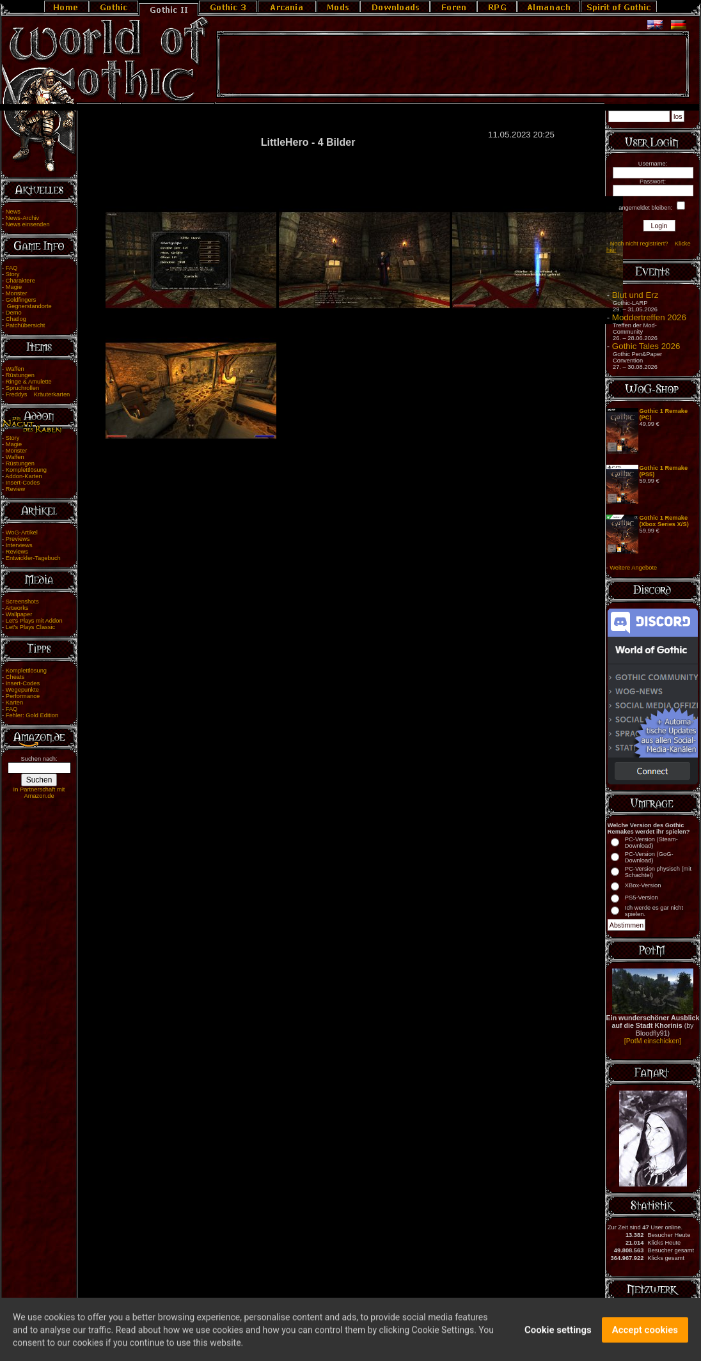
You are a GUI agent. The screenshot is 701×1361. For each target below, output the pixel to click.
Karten (14, 702)
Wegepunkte (22, 690)
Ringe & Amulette (29, 381)
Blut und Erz (635, 295)
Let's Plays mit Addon (34, 621)
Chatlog (16, 319)
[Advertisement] (453, 64)
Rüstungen (20, 375)
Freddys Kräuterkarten (38, 394)
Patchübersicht (25, 325)
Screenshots (22, 601)
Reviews (17, 551)
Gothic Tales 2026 (646, 346)
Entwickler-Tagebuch (33, 558)
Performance (23, 696)
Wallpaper (19, 614)
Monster (17, 293)
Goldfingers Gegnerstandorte (27, 303)
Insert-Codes (23, 482)
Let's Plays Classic (30, 627)
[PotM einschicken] (652, 1041)
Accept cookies (645, 1337)
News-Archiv (22, 218)
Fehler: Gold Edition (32, 715)
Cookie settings (558, 1337)
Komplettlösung (26, 470)
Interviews (19, 545)
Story (13, 274)
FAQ (12, 268)
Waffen (15, 369)
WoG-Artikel (22, 532)
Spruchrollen (22, 388)
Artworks (16, 608)
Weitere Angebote (633, 567)
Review (16, 489)
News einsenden (28, 224)
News (13, 211)
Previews (18, 539)
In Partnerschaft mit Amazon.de (39, 792)
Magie (14, 287)
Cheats (15, 677)
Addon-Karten (23, 476)
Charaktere (20, 280)
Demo (14, 312)
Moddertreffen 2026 (649, 317)
